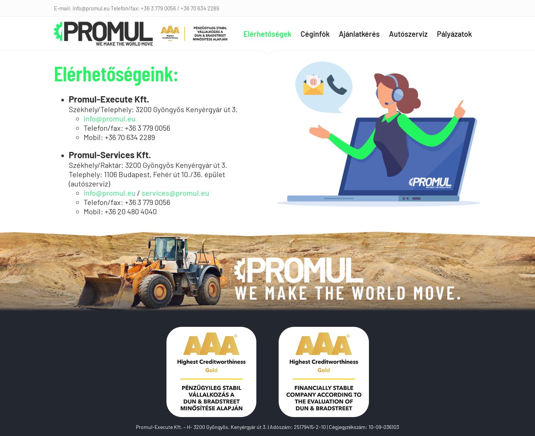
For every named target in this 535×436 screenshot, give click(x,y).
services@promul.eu (175, 192)
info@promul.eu (110, 118)
